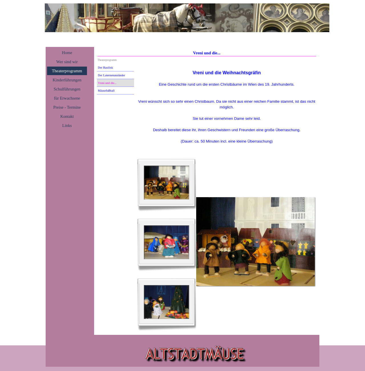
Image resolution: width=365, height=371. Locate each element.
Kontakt (67, 116)
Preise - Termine (67, 107)
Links (67, 125)
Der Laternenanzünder (111, 75)
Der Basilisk (105, 67)
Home (67, 52)
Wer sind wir (67, 61)
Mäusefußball (106, 90)
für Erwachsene (67, 98)
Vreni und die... (107, 82)
